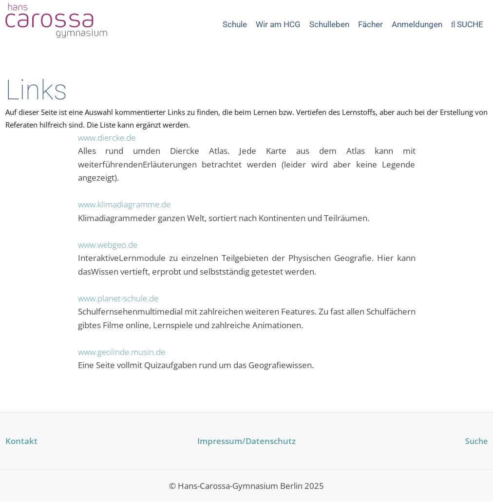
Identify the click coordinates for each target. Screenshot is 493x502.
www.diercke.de (106, 137)
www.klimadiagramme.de (124, 204)
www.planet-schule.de (118, 297)
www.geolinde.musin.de (121, 351)
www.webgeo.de (107, 244)
